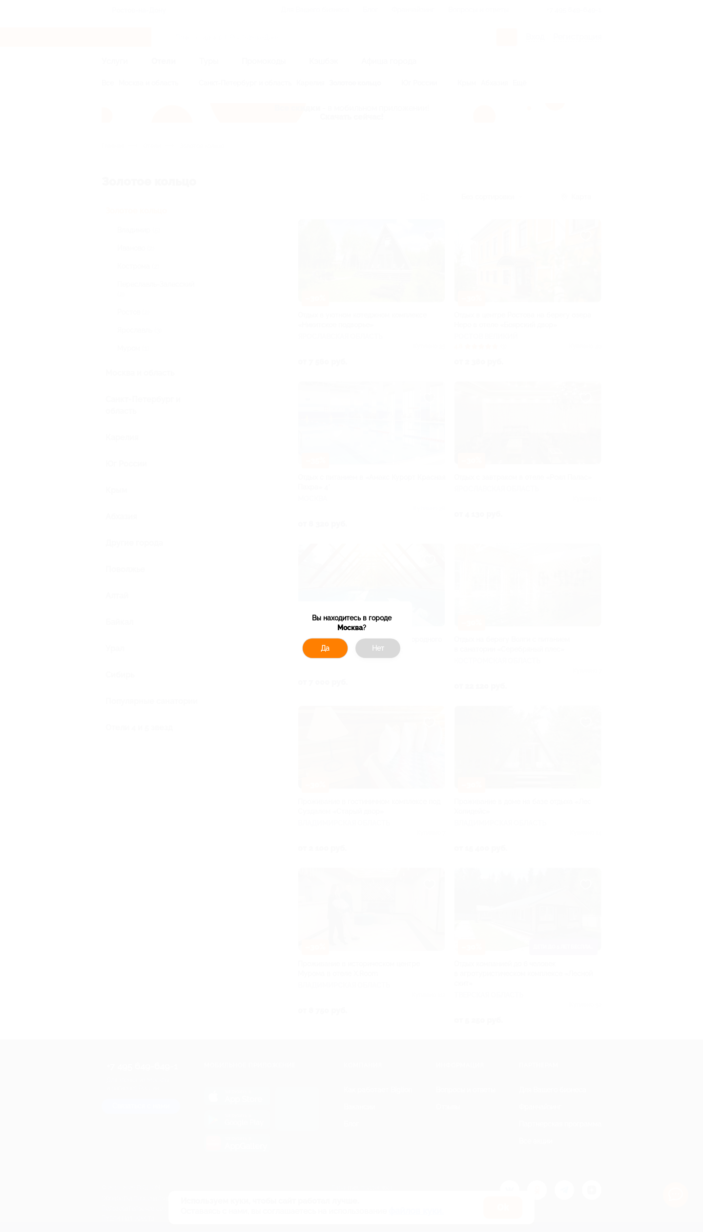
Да (325, 648)
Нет (378, 648)
